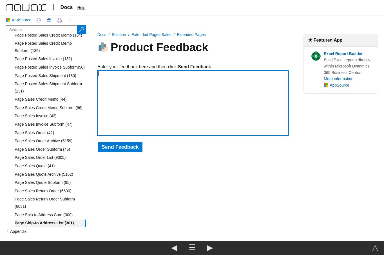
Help (81, 7)
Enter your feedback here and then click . (154, 66)
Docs (67, 7)
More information (338, 78)
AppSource (20, 20)
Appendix (18, 231)
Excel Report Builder (343, 53)
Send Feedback (120, 147)
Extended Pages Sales (151, 34)
